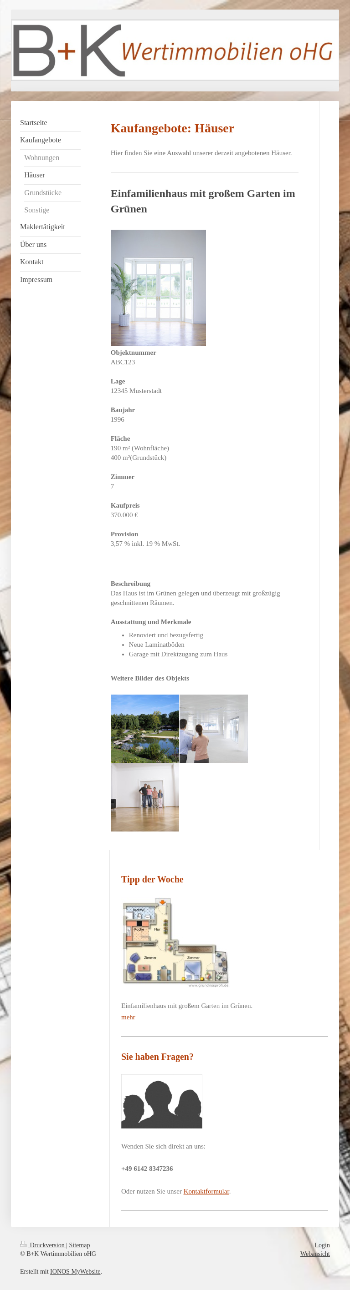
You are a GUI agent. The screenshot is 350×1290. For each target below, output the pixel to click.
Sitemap (79, 1245)
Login (322, 1245)
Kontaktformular (206, 1191)
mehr (128, 1017)
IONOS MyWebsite (75, 1271)
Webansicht (315, 1253)
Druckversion (43, 1245)
